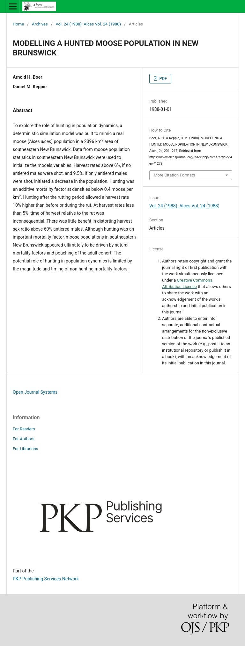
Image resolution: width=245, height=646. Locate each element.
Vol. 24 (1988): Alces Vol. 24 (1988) (88, 24)
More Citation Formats (174, 175)
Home (18, 24)
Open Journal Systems (35, 392)
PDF (162, 78)
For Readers (24, 429)
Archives (40, 24)
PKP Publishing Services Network (46, 578)
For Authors (23, 438)
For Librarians (25, 448)
